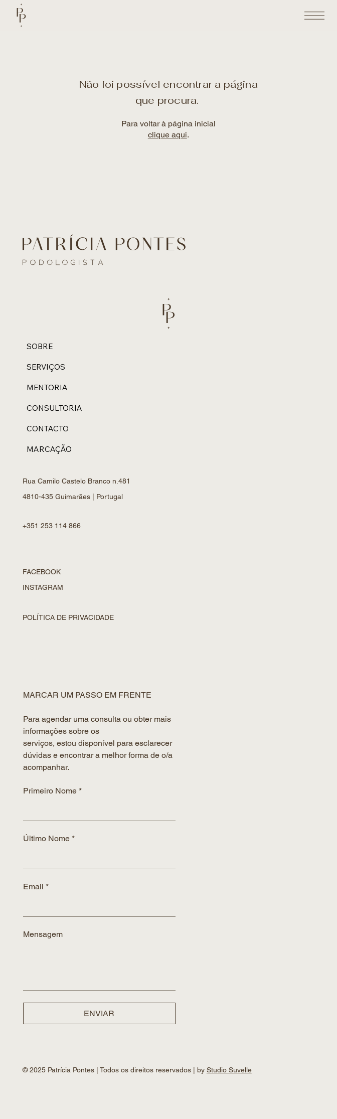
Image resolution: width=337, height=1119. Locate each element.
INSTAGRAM (43, 587)
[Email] (96, 906)
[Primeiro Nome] (96, 811)
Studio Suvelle (229, 1070)
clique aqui (167, 134)
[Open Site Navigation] (314, 16)
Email (36, 886)
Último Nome (49, 838)
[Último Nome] (96, 859)
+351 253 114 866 (53, 526)
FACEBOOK (42, 572)
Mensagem (43, 934)
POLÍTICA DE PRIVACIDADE (68, 617)
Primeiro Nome (52, 790)
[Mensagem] (99, 967)
